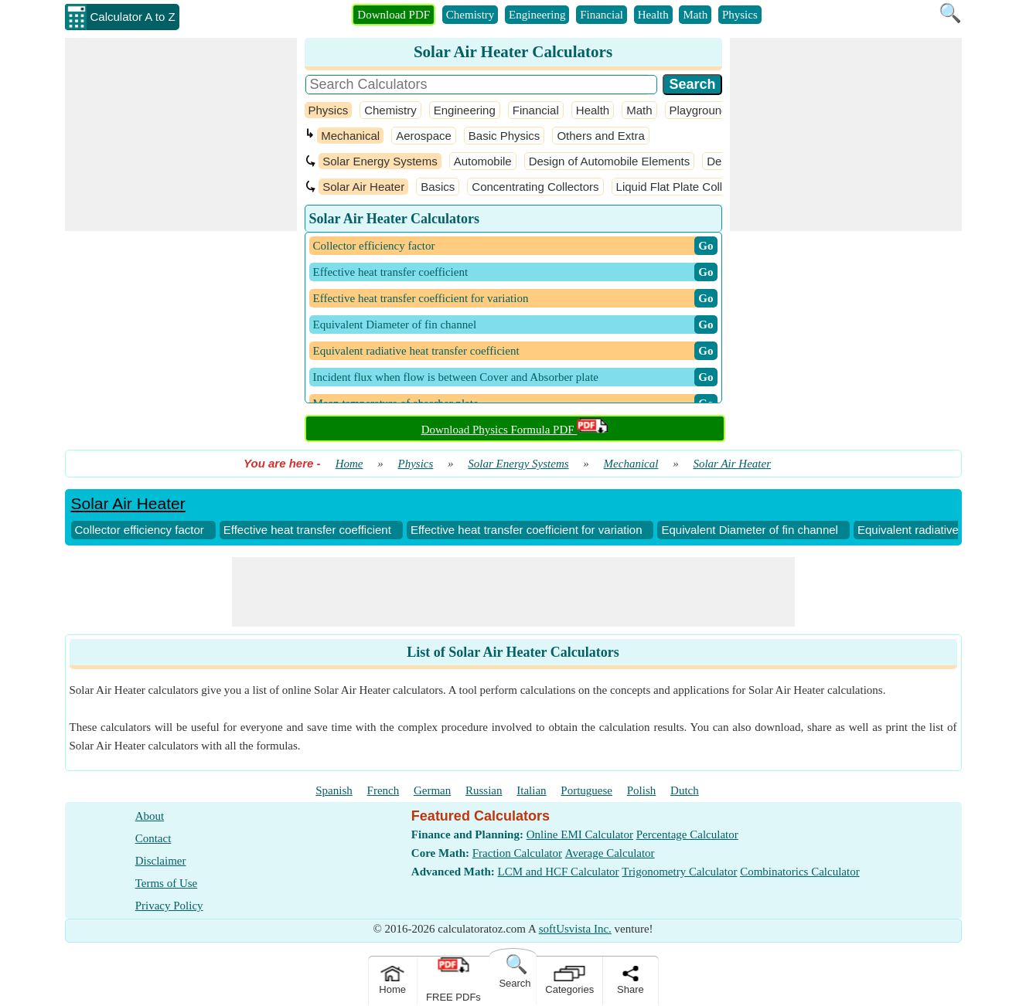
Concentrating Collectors (535, 186)
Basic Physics (504, 135)
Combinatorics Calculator (800, 871)
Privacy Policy (169, 905)
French (383, 790)
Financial (601, 14)
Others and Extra (600, 135)
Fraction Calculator (517, 853)
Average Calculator (610, 853)
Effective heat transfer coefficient (307, 529)
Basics (438, 186)
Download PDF (393, 14)
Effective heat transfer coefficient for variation (527, 529)
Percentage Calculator (687, 834)
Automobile (483, 161)
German (432, 790)
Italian (531, 790)
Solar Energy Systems (379, 161)
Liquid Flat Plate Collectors (685, 186)
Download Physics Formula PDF (514, 429)
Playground (699, 110)
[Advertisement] (181, 134)
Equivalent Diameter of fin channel (749, 529)
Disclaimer (160, 861)
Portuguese (586, 790)
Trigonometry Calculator (679, 871)
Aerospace (424, 135)
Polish (641, 790)
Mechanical (350, 135)
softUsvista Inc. (575, 929)
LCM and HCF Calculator (558, 871)
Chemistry (470, 14)
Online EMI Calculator (580, 834)
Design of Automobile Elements (609, 161)
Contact (153, 838)
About (150, 816)
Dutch (684, 790)
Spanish (334, 790)
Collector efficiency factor (139, 529)
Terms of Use (166, 883)
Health (653, 14)
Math (695, 14)
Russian (484, 790)
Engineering (537, 14)
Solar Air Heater (363, 186)
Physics (740, 14)
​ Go (705, 246)
